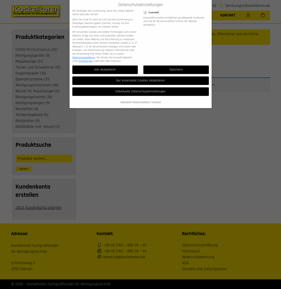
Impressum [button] (156, 98)
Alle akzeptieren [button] (105, 66)
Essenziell (152, 8)
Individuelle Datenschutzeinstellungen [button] (140, 87)
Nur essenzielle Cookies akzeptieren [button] (140, 76)
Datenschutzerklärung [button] (142, 98)
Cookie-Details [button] (126, 98)
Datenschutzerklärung (83, 53)
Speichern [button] (176, 66)
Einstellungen (86, 57)
